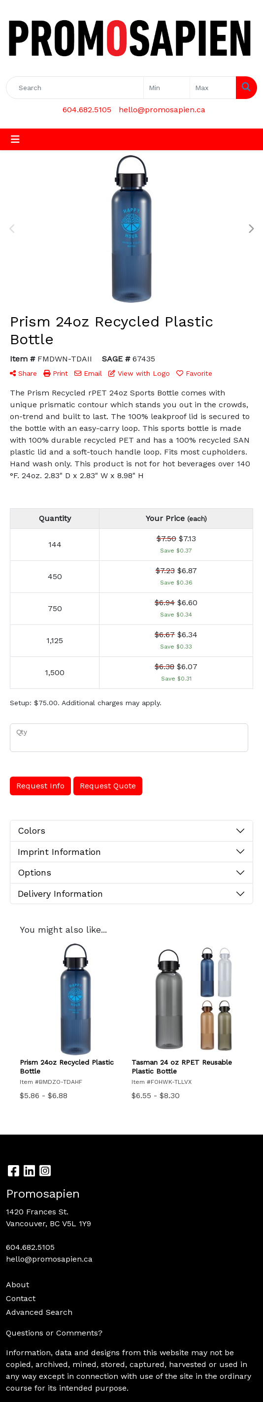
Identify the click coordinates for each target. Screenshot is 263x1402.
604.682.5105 (87, 109)
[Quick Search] (75, 87)
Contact (20, 1298)
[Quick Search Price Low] (166, 87)
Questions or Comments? (54, 1332)
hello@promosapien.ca (162, 109)
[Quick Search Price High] (213, 87)
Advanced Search (39, 1312)
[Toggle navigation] (15, 139)
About (17, 1284)
